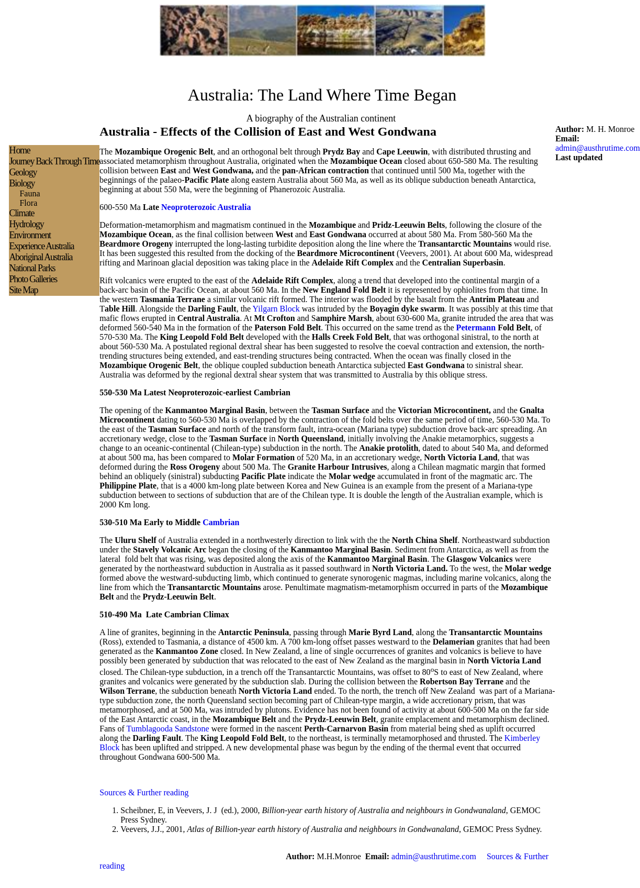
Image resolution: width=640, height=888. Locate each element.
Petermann (476, 327)
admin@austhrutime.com (597, 147)
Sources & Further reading (143, 792)
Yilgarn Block (276, 308)
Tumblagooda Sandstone (168, 728)
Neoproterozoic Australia (206, 207)
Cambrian (221, 522)
